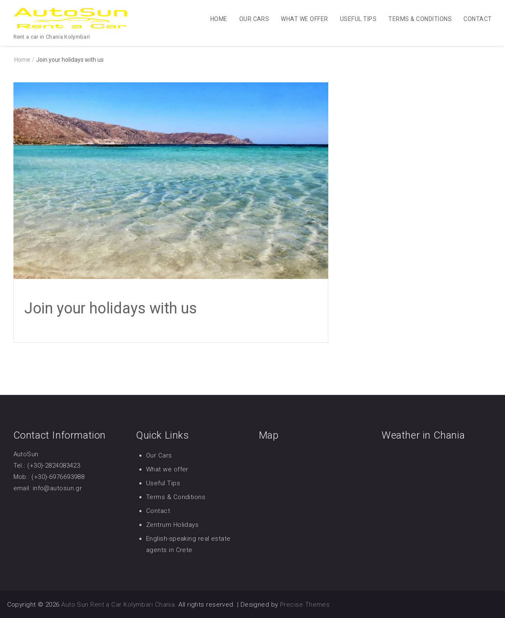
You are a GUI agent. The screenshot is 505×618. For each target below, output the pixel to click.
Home (219, 19)
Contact (477, 19)
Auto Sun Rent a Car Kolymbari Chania (118, 604)
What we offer (304, 19)
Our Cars (254, 19)
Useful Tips (358, 19)
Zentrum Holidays (172, 525)
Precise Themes (305, 604)
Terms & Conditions (420, 19)
